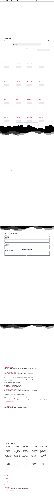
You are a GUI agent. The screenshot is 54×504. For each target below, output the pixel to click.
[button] (27, 367)
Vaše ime (6, 235)
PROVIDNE (8, 3)
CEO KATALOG (6, 478)
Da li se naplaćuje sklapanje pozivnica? (10, 396)
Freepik (27, 488)
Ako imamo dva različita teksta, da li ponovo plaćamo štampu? (14, 389)
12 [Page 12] (24, 48)
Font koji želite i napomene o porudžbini (10, 250)
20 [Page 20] (35, 48)
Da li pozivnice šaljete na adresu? (9, 403)
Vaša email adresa (7, 237)
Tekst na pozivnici (7, 244)
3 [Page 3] (20, 48)
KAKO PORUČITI (39, 3)
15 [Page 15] (28, 48)
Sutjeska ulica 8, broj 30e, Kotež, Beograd (36, 0)
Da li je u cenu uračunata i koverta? (10, 398)
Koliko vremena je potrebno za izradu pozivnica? (12, 372)
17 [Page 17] (31, 48)
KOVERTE (34, 3)
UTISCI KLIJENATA (7, 487)
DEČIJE (13, 3)
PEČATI (30, 3)
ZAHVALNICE (17, 3)
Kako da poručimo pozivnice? (9, 367)
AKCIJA (5, 3)
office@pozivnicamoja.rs (20, 0)
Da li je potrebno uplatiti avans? (9, 406)
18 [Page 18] (32, 48)
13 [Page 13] (25, 48)
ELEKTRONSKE (22, 3)
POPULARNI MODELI (7, 475)
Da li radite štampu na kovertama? (9, 401)
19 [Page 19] (34, 48)
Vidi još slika (6, 120)
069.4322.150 (9, 0)
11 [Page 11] (22, 48)
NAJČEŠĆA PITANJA (45, 3)
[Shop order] (43, 50)
